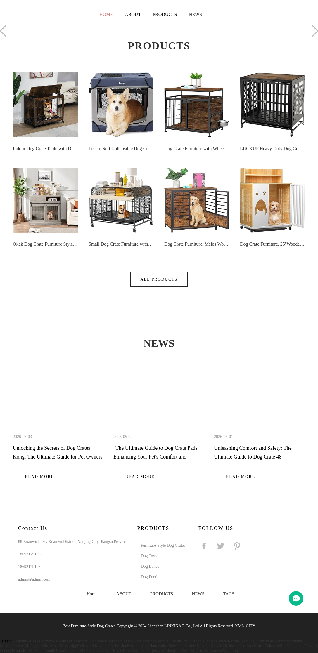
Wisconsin (213, 650)
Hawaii (175, 641)
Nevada (133, 646)
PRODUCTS (165, 14)
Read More (39, 477)
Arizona (47, 641)
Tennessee (103, 650)
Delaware (133, 641)
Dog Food (149, 577)
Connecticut (115, 641)
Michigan (32, 646)
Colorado (96, 641)
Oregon (311, 646)
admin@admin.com (34, 579)
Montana (102, 646)
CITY (250, 626)
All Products (158, 279)
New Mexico (199, 646)
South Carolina (58, 650)
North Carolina (240, 646)
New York (218, 646)
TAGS (228, 594)
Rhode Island (33, 650)
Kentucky (248, 641)
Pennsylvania (11, 650)
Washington (171, 650)
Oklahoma (294, 646)
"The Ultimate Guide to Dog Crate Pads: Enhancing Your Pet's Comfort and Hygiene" (156, 456)
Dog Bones (150, 566)
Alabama (20, 641)
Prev (3, 31)
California (79, 641)
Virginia (153, 650)
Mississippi (69, 646)
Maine (280, 641)
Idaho (187, 641)
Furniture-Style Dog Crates (163, 545)
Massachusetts (12, 646)
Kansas (233, 641)
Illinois (198, 641)
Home (106, 14)
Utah (127, 650)
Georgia (161, 641)
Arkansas (62, 641)
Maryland (294, 641)
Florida (148, 641)
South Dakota (82, 650)
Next (315, 31)
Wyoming (231, 650)
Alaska (34, 641)
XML (239, 626)
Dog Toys (149, 556)
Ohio (281, 646)
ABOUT (133, 14)
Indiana (211, 641)
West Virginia (193, 650)
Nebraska (118, 646)
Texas (117, 650)
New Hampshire (154, 646)
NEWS (195, 14)
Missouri (86, 646)
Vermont (139, 650)
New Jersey (177, 646)
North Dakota (265, 646)
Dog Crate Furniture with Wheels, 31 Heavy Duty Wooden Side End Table (196, 148)
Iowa (223, 641)
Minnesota (50, 646)
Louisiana (265, 641)
